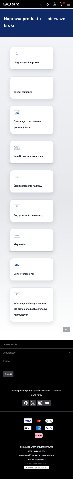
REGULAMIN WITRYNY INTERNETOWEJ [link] (36, 447)
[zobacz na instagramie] (40, 403)
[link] (8, 374)
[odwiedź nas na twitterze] (33, 403)
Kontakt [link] (58, 390)
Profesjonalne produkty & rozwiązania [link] (31, 390)
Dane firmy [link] (36, 395)
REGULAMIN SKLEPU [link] (36, 451)
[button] (66, 329)
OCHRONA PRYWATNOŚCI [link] (36, 460)
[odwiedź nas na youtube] (47, 403)
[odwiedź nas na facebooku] (25, 403)
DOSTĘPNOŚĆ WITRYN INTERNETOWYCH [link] (36, 455)
